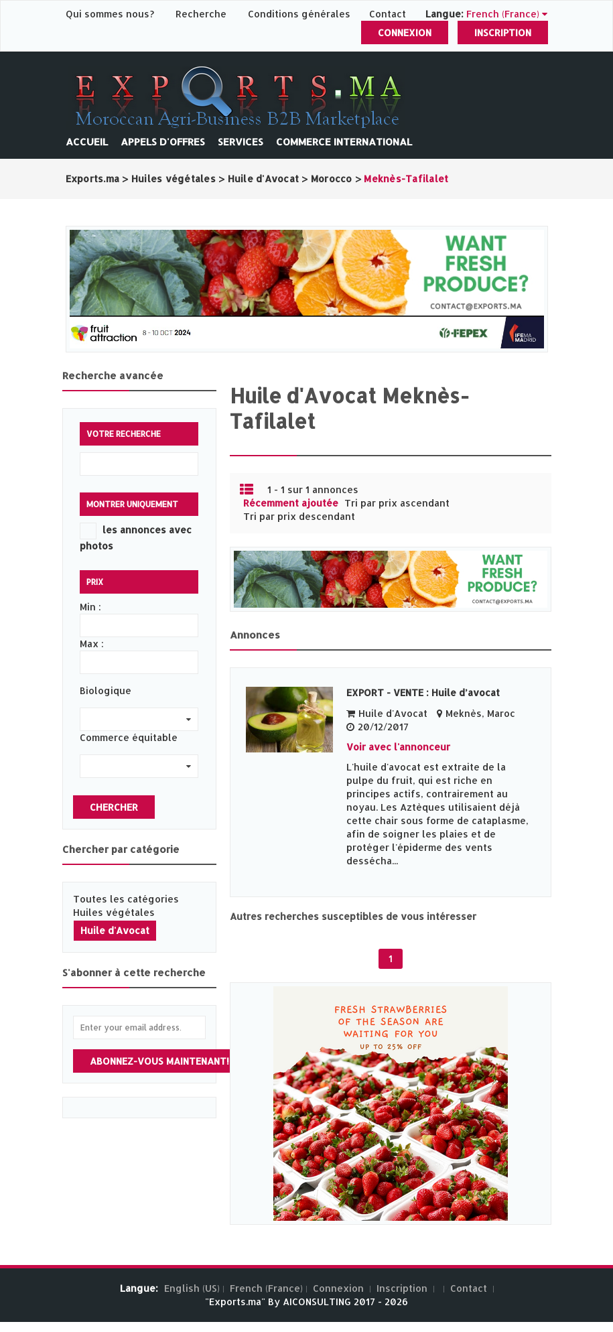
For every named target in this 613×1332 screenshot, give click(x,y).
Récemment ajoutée (290, 503)
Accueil (87, 141)
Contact (387, 13)
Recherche (201, 13)
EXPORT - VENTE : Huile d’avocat (423, 692)
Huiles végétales (114, 912)
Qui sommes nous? (111, 13)
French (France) (266, 1288)
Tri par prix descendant (299, 516)
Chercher (114, 807)
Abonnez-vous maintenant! (159, 1061)
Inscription (502, 32)
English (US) (192, 1288)
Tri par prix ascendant (397, 503)
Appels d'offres (163, 141)
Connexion (404, 32)
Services (240, 141)
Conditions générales (300, 13)
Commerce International (344, 141)
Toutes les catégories (126, 899)
